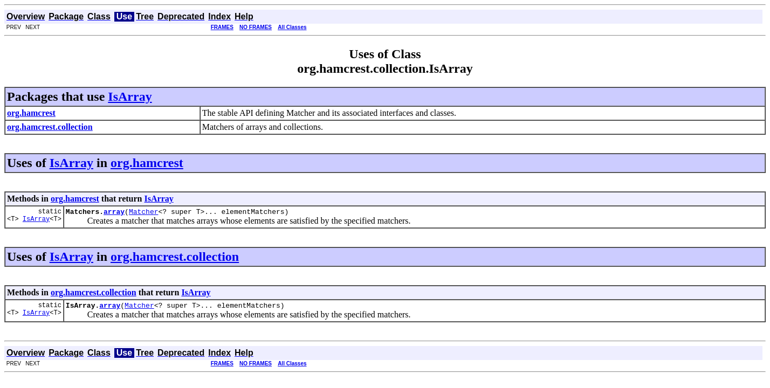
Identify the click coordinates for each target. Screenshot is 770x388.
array (114, 213)
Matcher (144, 213)
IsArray (130, 96)
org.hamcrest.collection (175, 258)
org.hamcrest (147, 163)
